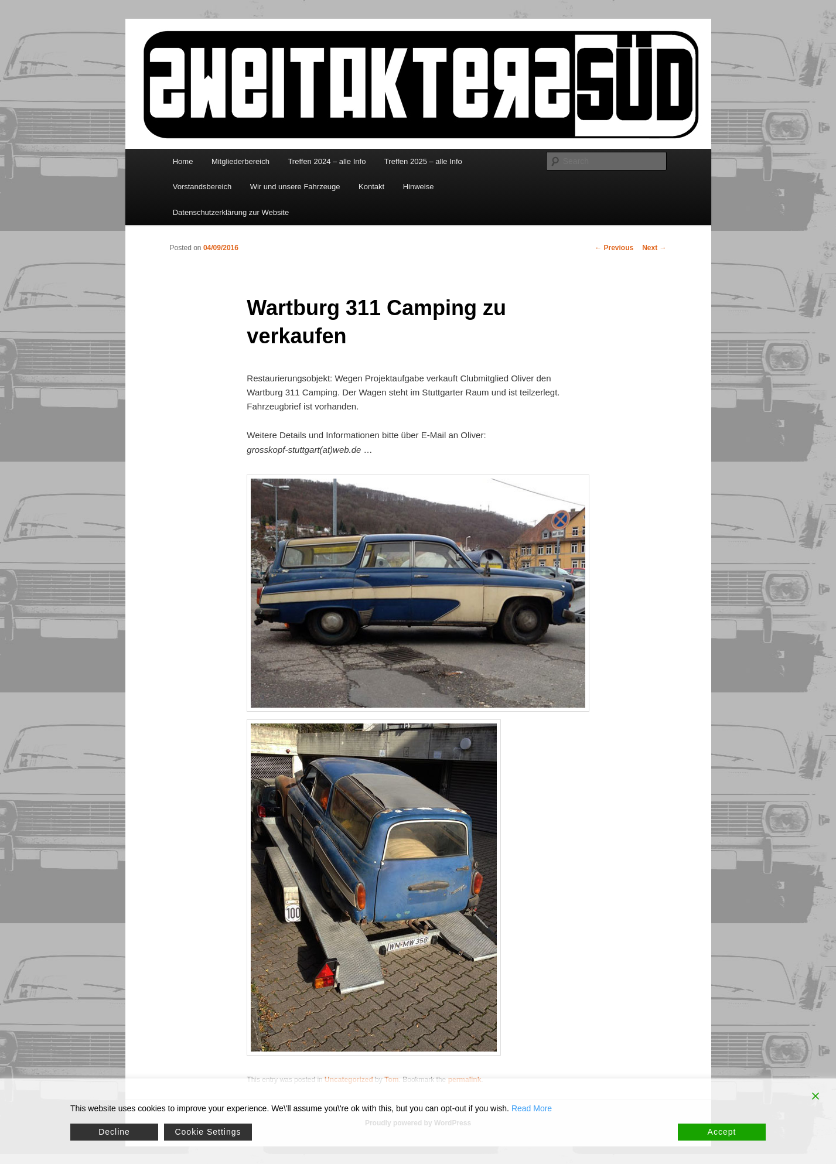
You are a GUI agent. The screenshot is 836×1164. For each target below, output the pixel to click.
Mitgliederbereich (240, 161)
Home (183, 161)
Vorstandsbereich (202, 186)
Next (654, 248)
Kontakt (371, 186)
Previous (614, 248)
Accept (722, 1131)
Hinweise (418, 186)
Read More (531, 1108)
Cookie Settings (208, 1131)
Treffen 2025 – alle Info (423, 161)
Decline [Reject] (114, 1131)
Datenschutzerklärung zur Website (231, 212)
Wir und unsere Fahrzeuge (295, 186)
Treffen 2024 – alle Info (327, 161)
